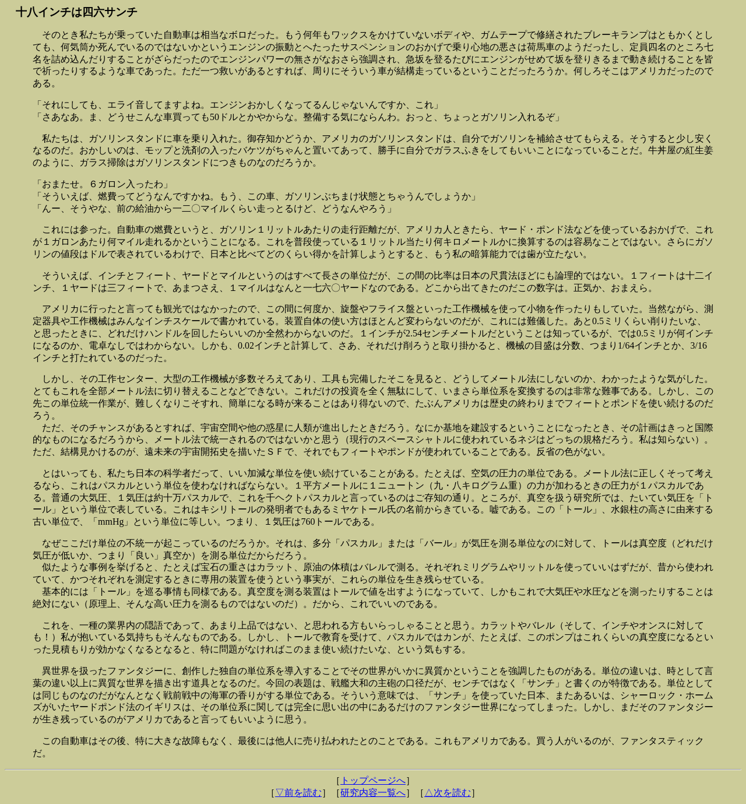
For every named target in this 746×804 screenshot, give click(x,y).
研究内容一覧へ (373, 793)
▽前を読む (298, 793)
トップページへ (373, 780)
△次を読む (447, 793)
